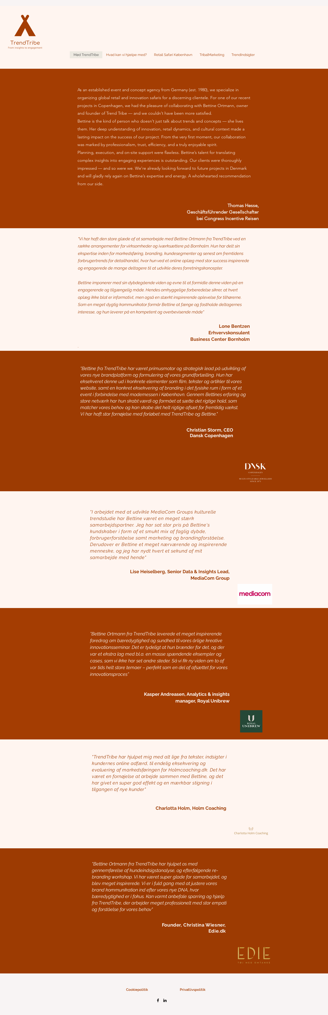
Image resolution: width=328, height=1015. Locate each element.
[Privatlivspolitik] (192, 989)
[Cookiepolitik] (137, 989)
